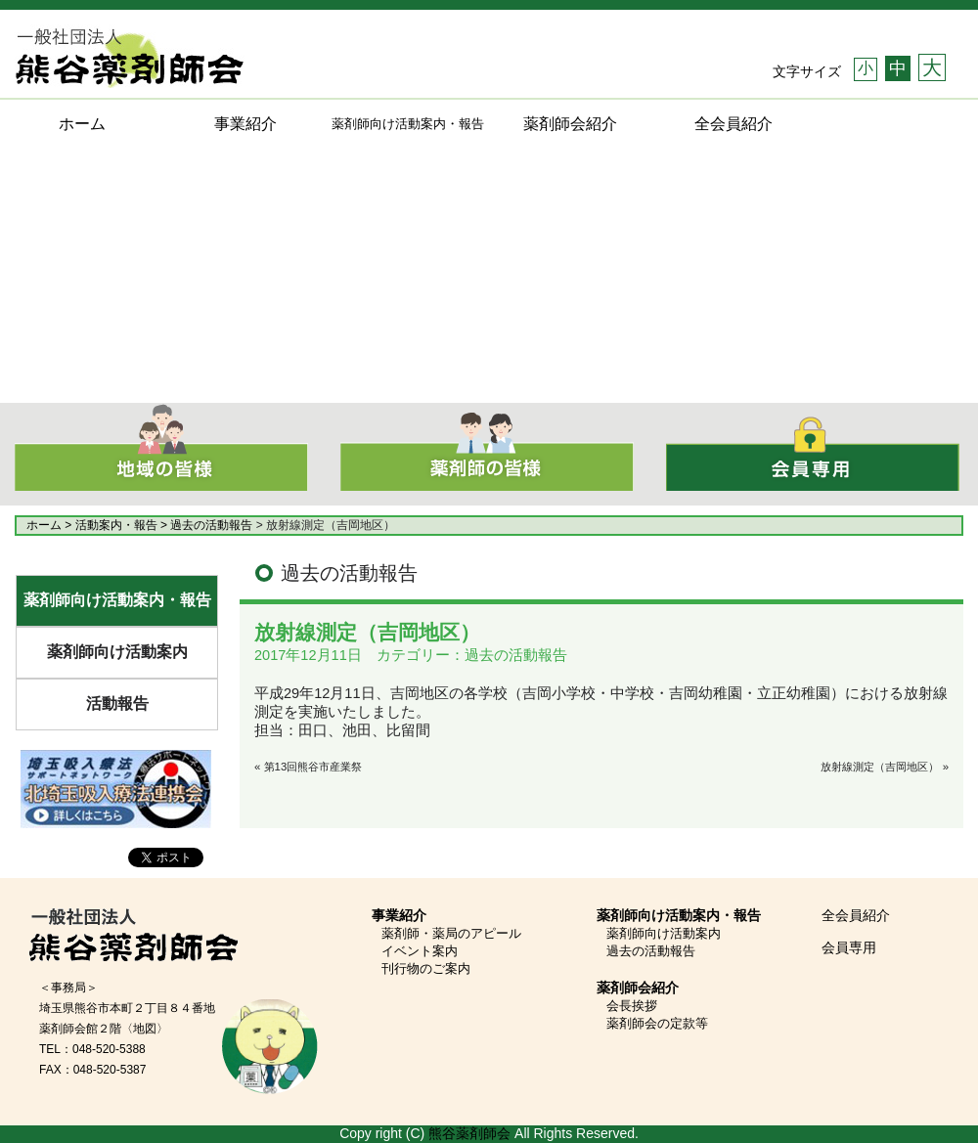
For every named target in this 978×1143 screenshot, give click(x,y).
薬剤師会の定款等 (657, 1023)
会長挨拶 (631, 1005)
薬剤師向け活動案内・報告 (117, 600)
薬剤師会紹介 (570, 123)
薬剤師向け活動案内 (117, 651)
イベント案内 (419, 951)
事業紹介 (245, 123)
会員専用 (849, 947)
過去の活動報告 (650, 951)
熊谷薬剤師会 (469, 1133)
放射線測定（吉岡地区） (880, 766)
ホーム (82, 123)
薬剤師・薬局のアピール (451, 933)
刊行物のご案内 (425, 968)
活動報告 (117, 703)
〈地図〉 (144, 1028)
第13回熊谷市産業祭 (313, 766)
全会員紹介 (733, 123)
